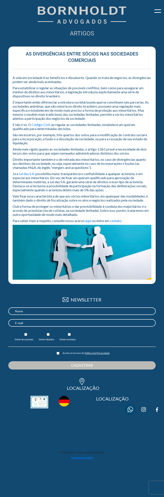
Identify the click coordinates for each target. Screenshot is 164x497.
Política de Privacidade (97, 353)
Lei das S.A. (27, 174)
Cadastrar (82, 365)
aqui (88, 221)
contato (115, 221)
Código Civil (41, 125)
